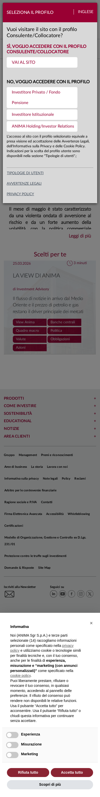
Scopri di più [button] (50, 784)
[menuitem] (42, 62)
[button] (91, 623)
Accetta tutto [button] (72, 772)
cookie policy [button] (20, 676)
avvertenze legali (24, 183)
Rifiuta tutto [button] (28, 772)
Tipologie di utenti (25, 173)
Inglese (85, 12)
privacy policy (20, 194)
